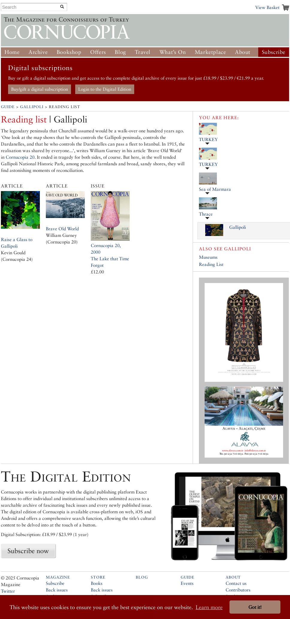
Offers (98, 52)
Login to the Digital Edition (104, 89)
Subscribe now (28, 551)
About (242, 52)
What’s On (172, 52)
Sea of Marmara (215, 189)
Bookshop (69, 52)
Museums (208, 257)
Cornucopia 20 (20, 157)
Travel (142, 52)
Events (187, 583)
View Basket (267, 7)
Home (11, 52)
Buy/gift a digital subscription (39, 89)
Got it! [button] (255, 607)
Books (96, 583)
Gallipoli (31, 107)
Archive (38, 52)
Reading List (211, 264)
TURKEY (208, 139)
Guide (8, 107)
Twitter (8, 591)
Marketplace (210, 52)
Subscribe (274, 52)
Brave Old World (62, 228)
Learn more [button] (209, 607)
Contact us (236, 583)
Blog (120, 52)
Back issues (57, 589)
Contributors (238, 589)
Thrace (206, 214)
